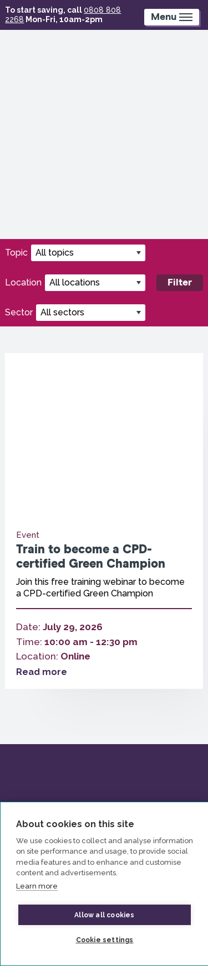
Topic (16, 252)
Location (23, 282)
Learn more (37, 886)
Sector (19, 312)
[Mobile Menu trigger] (171, 17)
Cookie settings (105, 940)
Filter (180, 283)
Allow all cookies (104, 915)
